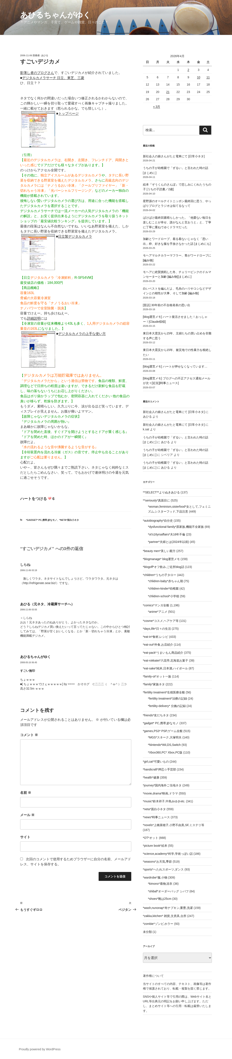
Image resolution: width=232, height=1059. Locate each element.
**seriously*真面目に (156, 500)
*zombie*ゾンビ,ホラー (158, 923)
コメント (29, 735)
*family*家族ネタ (154, 684)
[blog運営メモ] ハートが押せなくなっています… (175, 366)
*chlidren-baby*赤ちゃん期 (165, 581)
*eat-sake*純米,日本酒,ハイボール (165, 668)
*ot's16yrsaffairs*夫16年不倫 (166, 534)
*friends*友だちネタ (156, 715)
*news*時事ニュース (156, 817)
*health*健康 (151, 777)
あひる (44, 55)
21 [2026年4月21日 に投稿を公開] (168, 92)
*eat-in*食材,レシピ (155, 636)
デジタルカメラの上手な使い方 (82, 333)
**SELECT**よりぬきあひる (161, 492)
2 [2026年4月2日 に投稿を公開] (188, 70)
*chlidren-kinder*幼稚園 (163, 588)
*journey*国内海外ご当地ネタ (162, 785)
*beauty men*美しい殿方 (159, 551)
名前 (25, 792)
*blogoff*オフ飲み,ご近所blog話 (163, 567)
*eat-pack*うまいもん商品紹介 (163, 652)
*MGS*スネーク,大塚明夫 (165, 737)
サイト (25, 837)
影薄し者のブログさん (37, 73)
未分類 (147, 932)
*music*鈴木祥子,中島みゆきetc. (164, 801)
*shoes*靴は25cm (160, 898)
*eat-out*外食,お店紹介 (158, 644)
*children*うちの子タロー (159, 575)
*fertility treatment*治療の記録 (167, 698)
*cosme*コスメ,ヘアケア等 (161, 620)
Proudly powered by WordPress (40, 1049)
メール (27, 815)
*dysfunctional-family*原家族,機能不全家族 (176, 526)
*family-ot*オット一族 (157, 676)
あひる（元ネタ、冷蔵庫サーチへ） (47, 604)
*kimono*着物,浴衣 (160, 883)
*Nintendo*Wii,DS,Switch (164, 744)
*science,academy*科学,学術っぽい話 (168, 853)
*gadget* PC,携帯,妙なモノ (41, 520)
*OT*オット (150, 837)
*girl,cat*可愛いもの (156, 761)
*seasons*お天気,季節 (157, 861)
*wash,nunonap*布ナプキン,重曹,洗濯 (168, 908)
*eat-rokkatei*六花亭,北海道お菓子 (165, 660)
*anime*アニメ (157, 611)
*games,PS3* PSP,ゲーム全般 (163, 731)
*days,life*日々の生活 (157, 628)
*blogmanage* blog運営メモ (161, 559)
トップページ (68, 113)
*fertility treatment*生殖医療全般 (164, 692)
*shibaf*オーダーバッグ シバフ (168, 891)
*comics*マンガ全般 (156, 605)
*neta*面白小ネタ (69, 520)
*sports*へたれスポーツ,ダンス (163, 869)
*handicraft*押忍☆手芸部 (159, 769)
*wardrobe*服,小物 (155, 877)
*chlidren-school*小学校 (163, 596)
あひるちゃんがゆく (55, 15)
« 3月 (156, 106)
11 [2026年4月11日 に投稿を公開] (208, 77)
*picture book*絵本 (155, 845)
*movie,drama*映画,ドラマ (160, 793)
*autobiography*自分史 (158, 520)
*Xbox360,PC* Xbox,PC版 (165, 752)
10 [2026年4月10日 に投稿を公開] (198, 77)
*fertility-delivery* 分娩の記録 (167, 706)
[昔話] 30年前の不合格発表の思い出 (166, 305)
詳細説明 (34, 318)
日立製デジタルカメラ (75, 236)
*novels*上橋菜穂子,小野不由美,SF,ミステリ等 (173, 825)
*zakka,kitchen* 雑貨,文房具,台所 (164, 916)
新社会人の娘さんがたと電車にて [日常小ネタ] (174, 156)
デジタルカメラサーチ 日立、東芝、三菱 (53, 78)
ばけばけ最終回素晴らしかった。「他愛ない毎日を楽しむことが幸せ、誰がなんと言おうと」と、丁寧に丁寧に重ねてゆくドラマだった (177, 222)
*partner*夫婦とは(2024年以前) (168, 542)
